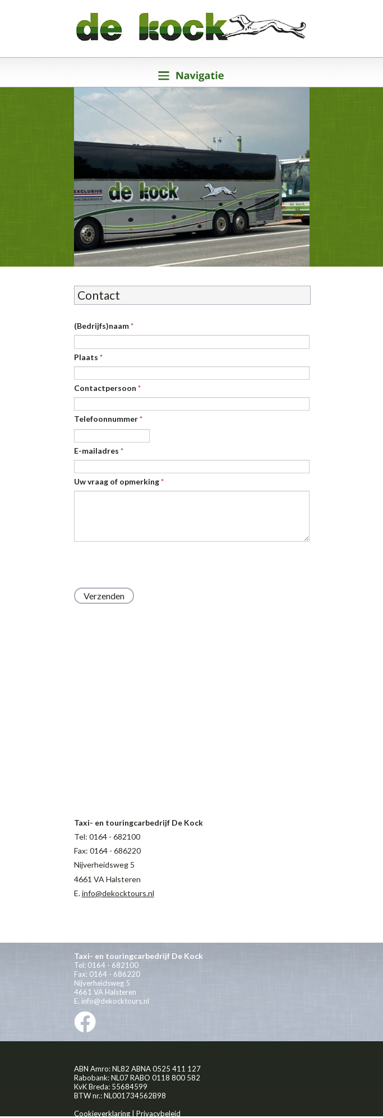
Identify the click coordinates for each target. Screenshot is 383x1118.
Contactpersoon (107, 388)
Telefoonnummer (108, 418)
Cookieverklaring (102, 1113)
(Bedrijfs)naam (103, 325)
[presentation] (159, 564)
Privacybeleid (158, 1113)
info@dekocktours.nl (118, 893)
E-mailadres (98, 450)
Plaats (88, 357)
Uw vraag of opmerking (119, 481)
